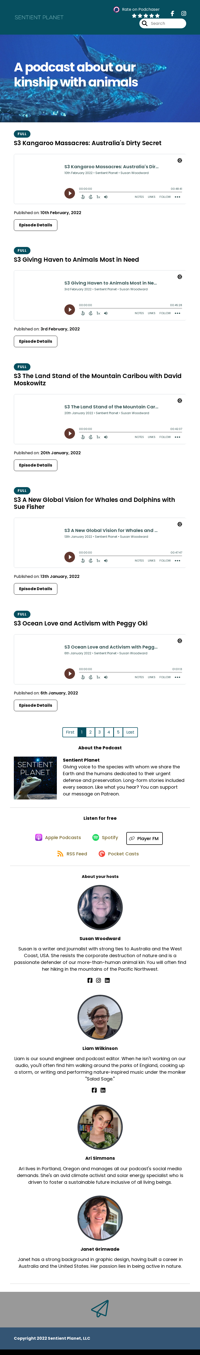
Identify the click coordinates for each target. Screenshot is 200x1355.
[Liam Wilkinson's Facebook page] (97, 1096)
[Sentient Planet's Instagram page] (180, 15)
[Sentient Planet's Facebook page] (172, 15)
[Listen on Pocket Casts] (119, 859)
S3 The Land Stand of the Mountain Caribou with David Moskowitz (98, 382)
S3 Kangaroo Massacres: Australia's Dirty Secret (88, 145)
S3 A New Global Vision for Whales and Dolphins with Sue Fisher (94, 505)
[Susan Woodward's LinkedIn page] (105, 986)
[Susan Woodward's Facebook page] (94, 986)
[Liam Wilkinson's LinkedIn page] (103, 1096)
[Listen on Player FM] (147, 841)
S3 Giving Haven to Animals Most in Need (76, 262)
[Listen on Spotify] (106, 841)
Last (130, 734)
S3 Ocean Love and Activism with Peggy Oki (80, 625)
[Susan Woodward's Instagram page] (100, 986)
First (70, 734)
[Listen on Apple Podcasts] (56, 841)
